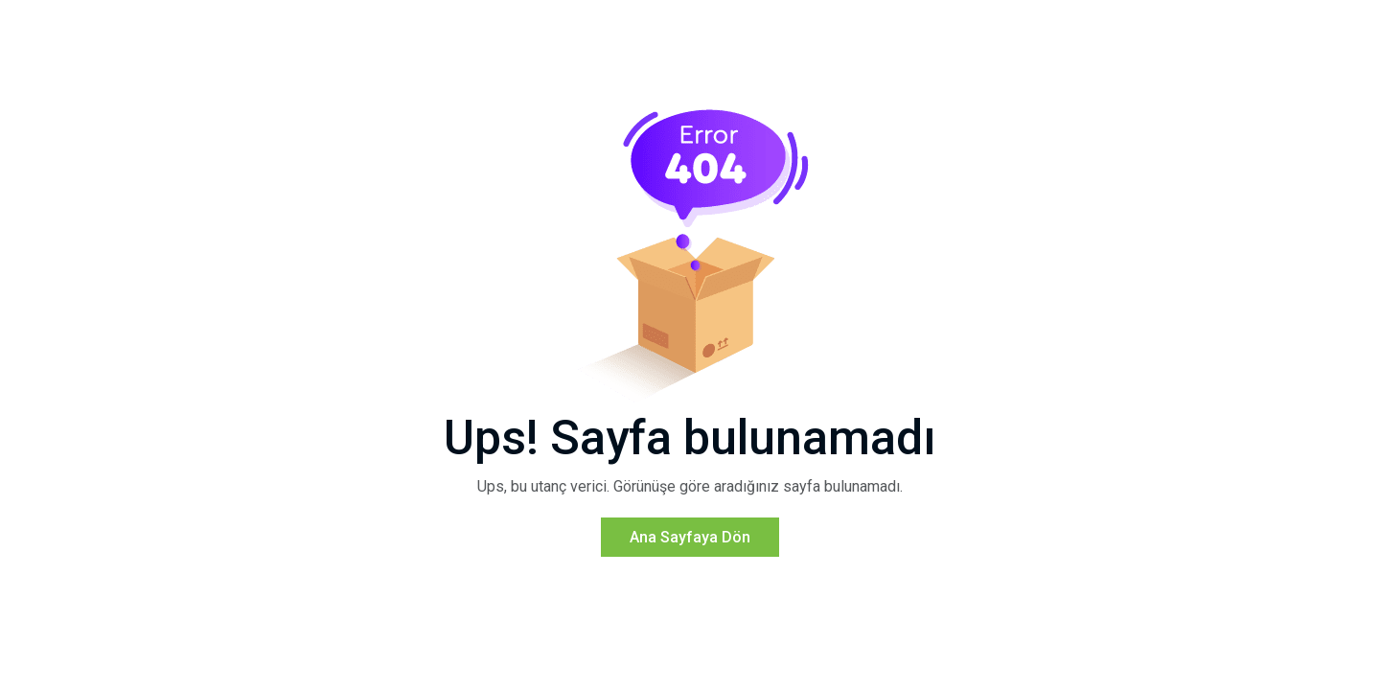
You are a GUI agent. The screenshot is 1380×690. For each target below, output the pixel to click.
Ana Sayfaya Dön (690, 537)
